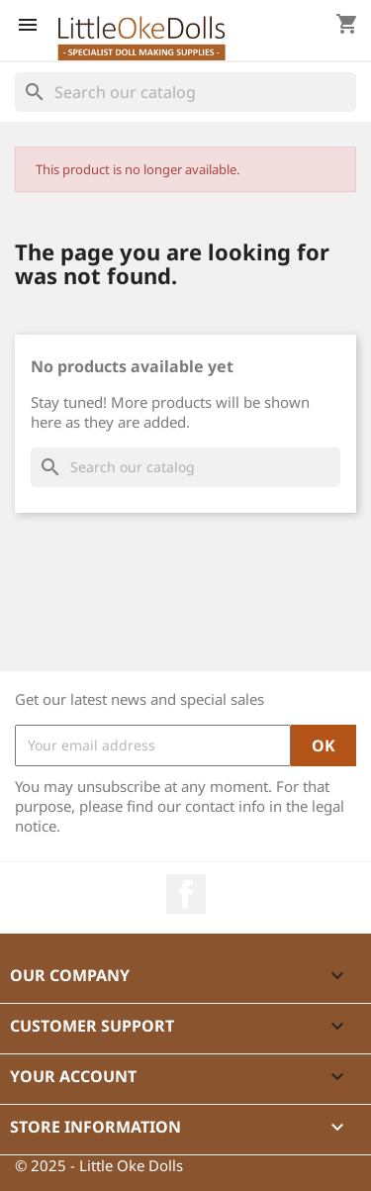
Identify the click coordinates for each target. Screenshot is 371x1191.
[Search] (185, 92)
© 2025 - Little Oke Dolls (99, 1165)
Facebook (186, 894)
